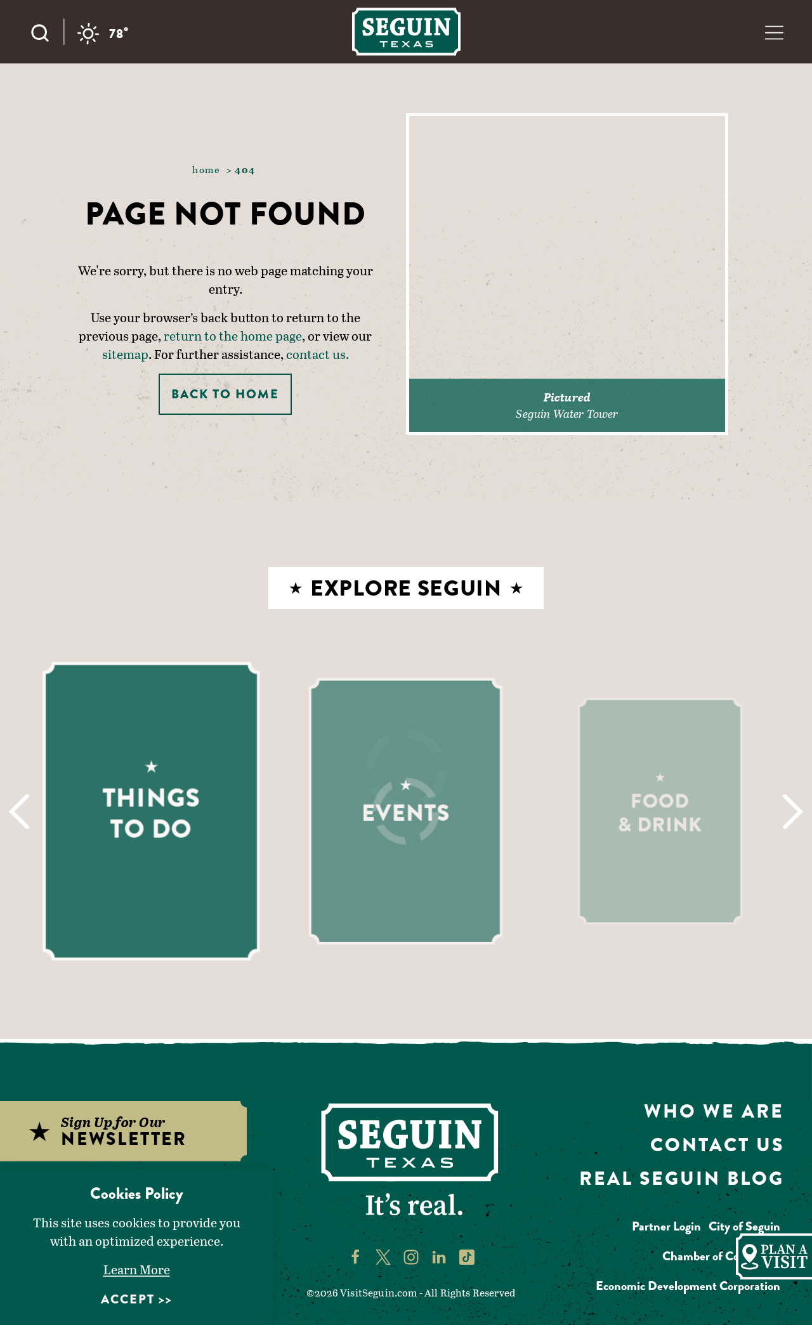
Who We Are (714, 1111)
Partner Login (666, 1226)
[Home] (406, 31)
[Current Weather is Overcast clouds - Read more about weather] (103, 33)
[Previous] (18, 811)
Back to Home (225, 394)
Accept (128, 1299)
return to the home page (233, 335)
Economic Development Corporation (688, 1286)
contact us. (317, 354)
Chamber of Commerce (721, 1256)
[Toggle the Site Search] (46, 31)
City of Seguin (744, 1226)
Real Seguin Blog (681, 1178)
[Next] (793, 811)
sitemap (125, 354)
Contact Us (717, 1145)
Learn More (136, 1269)
